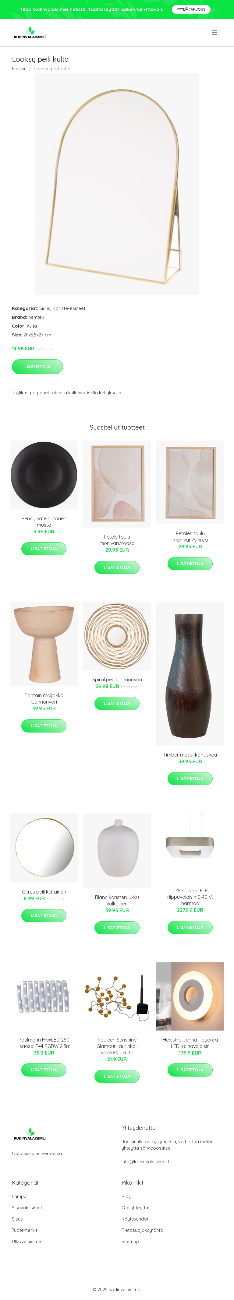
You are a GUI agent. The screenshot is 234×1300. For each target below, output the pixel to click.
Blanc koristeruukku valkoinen (117, 900)
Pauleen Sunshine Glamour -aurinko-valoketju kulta (117, 1046)
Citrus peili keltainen (44, 892)
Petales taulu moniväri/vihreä (190, 536)
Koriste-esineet (68, 308)
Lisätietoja (37, 366)
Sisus (44, 308)
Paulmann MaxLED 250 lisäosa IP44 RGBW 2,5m (44, 1043)
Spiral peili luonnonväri (117, 679)
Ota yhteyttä (135, 1207)
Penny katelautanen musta (44, 521)
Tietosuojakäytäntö (142, 1230)
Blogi (127, 1196)
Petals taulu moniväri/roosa (117, 540)
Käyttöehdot (135, 1219)
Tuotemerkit (24, 1230)
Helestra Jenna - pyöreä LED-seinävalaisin (190, 1043)
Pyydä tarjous (191, 9)
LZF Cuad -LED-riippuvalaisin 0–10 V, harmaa (190, 896)
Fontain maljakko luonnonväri (44, 698)
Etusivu (19, 69)
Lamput (20, 1196)
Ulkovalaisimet (27, 1241)
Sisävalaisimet (27, 1207)
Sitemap (130, 1241)
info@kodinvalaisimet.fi (146, 1162)
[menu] (215, 32)
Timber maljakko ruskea (190, 755)
